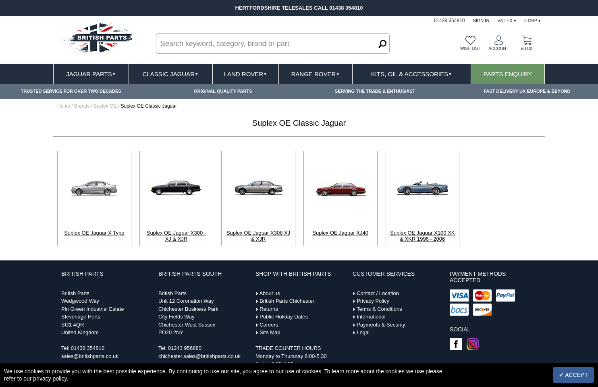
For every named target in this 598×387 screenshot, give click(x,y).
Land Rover (245, 74)
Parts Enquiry (508, 74)
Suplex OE (105, 106)
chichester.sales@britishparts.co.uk (199, 356)
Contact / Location (378, 293)
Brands (81, 106)
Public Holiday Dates (284, 317)
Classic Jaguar (171, 74)
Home (63, 106)
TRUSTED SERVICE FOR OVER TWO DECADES (71, 91)
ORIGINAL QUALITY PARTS (223, 91)
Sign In (481, 20)
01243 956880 (184, 348)
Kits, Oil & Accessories (411, 74)
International (371, 317)
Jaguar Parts (91, 74)
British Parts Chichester (287, 301)
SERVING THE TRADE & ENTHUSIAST (375, 91)
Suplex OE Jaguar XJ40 (340, 233)
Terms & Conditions (379, 309)
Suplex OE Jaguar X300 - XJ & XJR (176, 236)
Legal (363, 332)
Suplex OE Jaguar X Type (94, 233)
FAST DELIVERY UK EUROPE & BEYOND (527, 91)
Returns (269, 309)
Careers (269, 325)
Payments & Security (381, 325)
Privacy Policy (373, 301)
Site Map (270, 332)
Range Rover (315, 74)
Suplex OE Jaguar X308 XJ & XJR (258, 236)
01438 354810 (87, 348)
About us (269, 293)
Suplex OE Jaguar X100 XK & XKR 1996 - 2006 (422, 236)
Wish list (470, 48)
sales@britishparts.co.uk (89, 356)
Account (498, 48)
